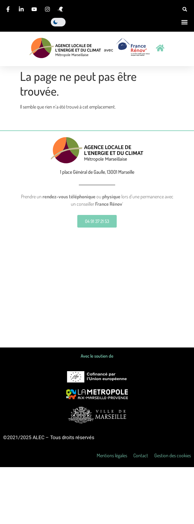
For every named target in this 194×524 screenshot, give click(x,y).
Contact (140, 455)
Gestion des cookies (172, 455)
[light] (58, 22)
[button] (184, 9)
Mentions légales (112, 455)
